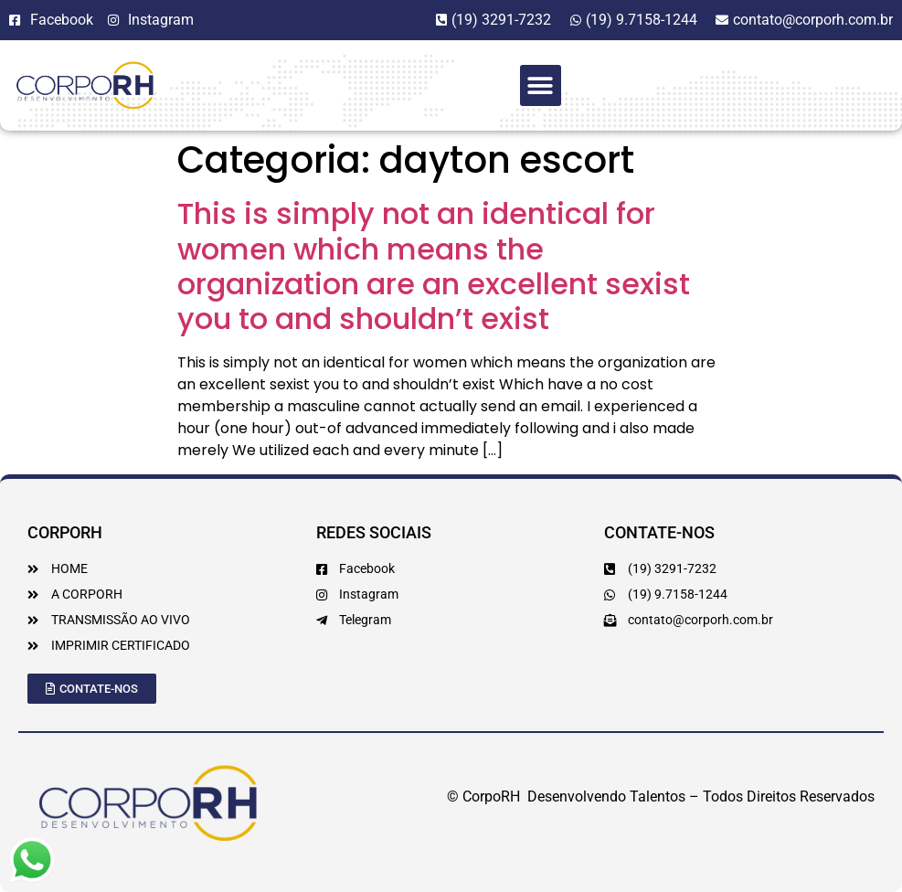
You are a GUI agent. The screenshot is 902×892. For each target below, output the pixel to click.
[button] (540, 85)
